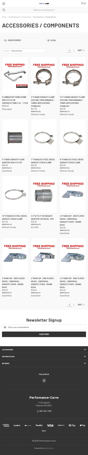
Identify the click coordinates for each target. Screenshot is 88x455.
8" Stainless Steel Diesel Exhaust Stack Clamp (72, 161)
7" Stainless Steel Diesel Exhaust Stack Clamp (43, 161)
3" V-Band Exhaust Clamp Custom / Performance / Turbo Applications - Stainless (43, 101)
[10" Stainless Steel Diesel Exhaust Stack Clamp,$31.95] (15, 194)
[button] (22, 40)
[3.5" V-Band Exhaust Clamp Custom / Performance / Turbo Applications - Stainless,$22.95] (72, 75)
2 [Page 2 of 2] (73, 50)
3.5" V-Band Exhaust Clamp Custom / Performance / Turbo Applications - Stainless (72, 101)
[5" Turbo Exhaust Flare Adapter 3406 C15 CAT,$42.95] (15, 138)
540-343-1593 (45, 411)
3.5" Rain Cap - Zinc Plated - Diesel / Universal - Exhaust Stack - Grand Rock (72, 220)
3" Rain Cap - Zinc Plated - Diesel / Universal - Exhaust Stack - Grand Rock (14, 283)
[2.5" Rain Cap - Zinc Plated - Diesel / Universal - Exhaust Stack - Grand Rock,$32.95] (72, 256)
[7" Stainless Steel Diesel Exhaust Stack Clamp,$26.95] (44, 138)
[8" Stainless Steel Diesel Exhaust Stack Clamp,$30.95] (72, 138)
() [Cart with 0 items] (83, 3)
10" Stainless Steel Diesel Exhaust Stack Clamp (14, 217)
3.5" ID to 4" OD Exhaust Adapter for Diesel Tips (42, 217)
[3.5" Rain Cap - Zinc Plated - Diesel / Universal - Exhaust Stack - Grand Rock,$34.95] (72, 194)
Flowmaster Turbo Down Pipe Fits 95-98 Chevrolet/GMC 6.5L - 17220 (15, 100)
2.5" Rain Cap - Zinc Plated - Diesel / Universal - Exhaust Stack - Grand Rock (72, 283)
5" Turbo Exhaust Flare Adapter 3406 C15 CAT (13, 161)
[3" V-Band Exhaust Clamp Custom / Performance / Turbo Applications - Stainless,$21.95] (44, 75)
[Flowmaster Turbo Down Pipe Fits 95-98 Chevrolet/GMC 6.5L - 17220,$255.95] (15, 75)
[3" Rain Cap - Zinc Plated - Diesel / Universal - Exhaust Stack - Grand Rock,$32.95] (15, 256)
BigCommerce (48, 448)
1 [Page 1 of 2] (69, 50)
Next (81, 50)
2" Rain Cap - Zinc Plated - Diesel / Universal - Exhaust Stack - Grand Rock (43, 283)
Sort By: (6, 51)
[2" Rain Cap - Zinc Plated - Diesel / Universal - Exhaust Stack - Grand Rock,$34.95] (44, 256)
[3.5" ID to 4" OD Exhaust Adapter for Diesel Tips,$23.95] (44, 194)
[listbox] (29, 51)
